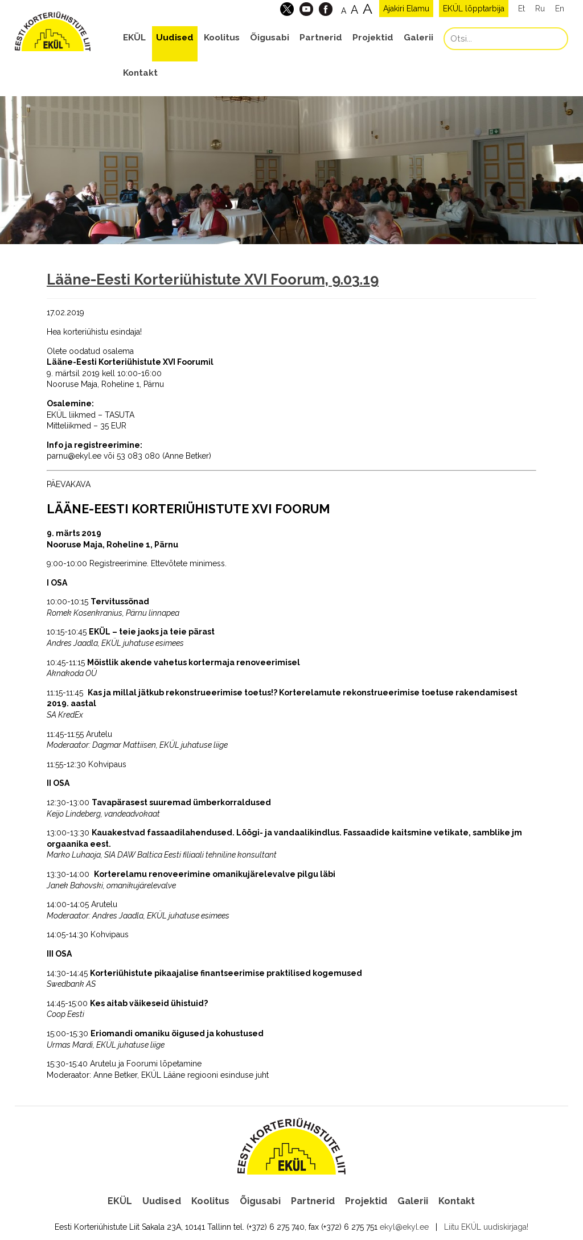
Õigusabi (269, 37)
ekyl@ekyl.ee (404, 1225)
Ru (540, 8)
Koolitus (222, 37)
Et (521, 8)
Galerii (418, 37)
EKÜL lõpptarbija (473, 8)
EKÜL (134, 37)
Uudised (175, 37)
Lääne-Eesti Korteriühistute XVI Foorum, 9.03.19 (213, 279)
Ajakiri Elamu (406, 8)
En (559, 8)
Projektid (372, 37)
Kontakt (140, 73)
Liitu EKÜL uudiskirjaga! (486, 1225)
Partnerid (320, 37)
